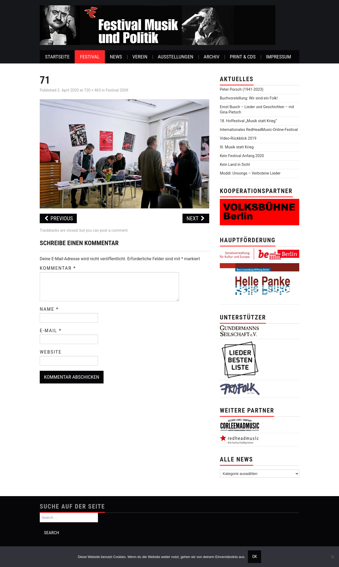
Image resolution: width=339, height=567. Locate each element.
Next (195, 218)
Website (51, 352)
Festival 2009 (117, 90)
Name (49, 309)
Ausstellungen (175, 57)
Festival (90, 57)
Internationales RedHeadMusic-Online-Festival (259, 129)
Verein (140, 57)
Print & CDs (243, 57)
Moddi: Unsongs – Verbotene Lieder (250, 173)
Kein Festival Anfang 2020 (242, 156)
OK (254, 556)
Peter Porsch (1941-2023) (242, 89)
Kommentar (58, 268)
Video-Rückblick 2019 (238, 138)
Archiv (212, 57)
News (116, 57)
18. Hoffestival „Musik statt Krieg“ (248, 121)
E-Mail (51, 330)
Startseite (57, 57)
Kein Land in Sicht (235, 164)
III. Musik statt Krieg (236, 147)
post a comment (114, 230)
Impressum (278, 57)
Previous (58, 218)
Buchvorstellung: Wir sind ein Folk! (249, 98)
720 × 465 (92, 90)
